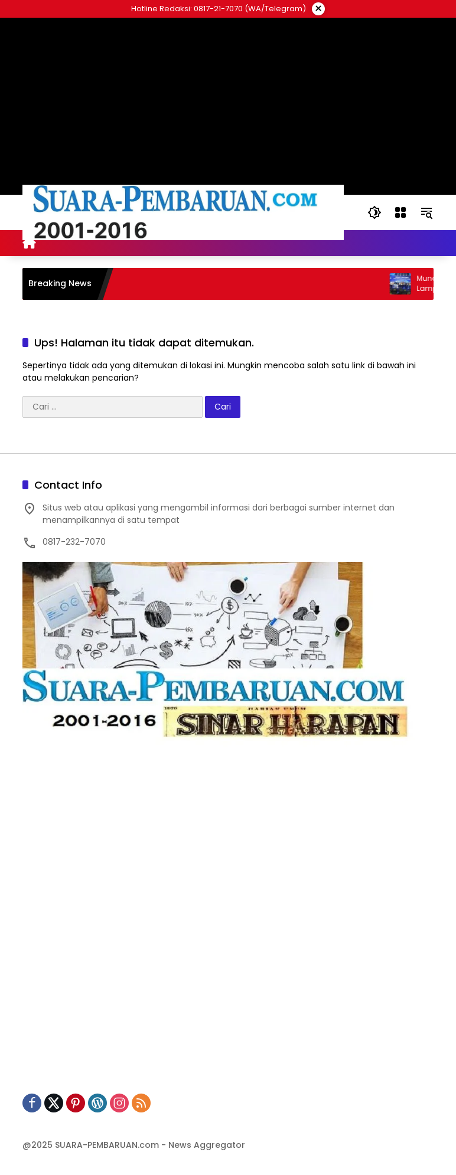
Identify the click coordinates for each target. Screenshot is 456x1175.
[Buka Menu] (400, 212)
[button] (374, 212)
